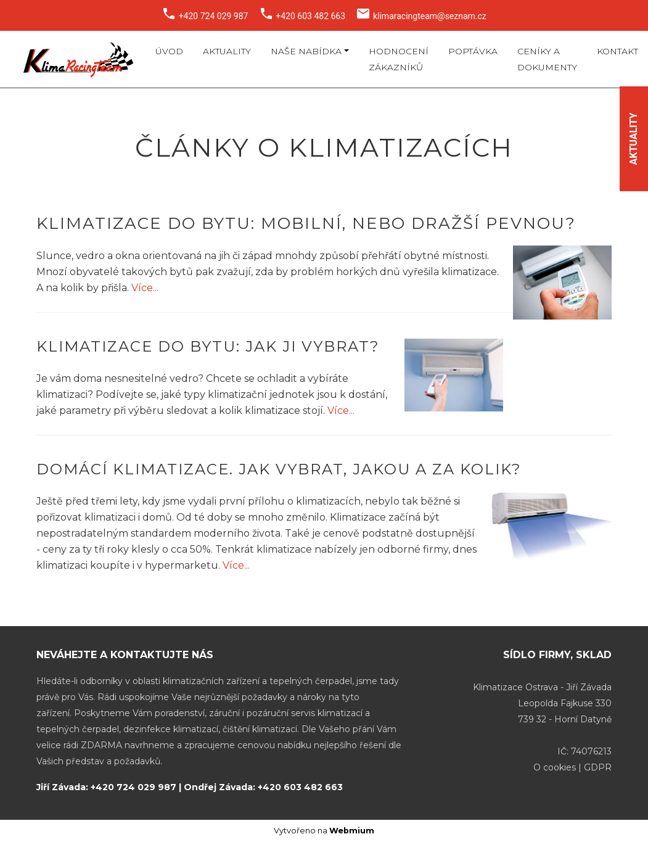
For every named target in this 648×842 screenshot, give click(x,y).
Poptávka (473, 51)
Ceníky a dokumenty (547, 59)
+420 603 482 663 (310, 16)
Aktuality (227, 51)
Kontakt (617, 51)
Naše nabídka (306, 51)
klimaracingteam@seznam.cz (429, 16)
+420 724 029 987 (213, 16)
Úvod (169, 51)
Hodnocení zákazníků (399, 59)
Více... (144, 288)
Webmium (351, 830)
